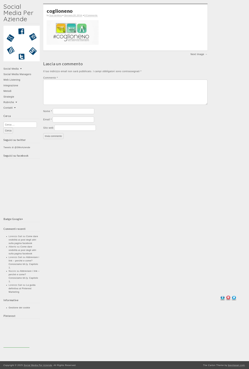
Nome (47, 115)
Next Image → (199, 54)
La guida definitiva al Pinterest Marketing (22, 288)
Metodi (7, 91)
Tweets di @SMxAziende (16, 147)
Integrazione (10, 85)
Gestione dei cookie (19, 307)
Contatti (8, 107)
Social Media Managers (17, 74)
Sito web (48, 132)
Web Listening (11, 79)
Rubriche (8, 102)
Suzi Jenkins (55, 15)
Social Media (11, 68)
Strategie (8, 96)
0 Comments (91, 15)
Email (47, 123)
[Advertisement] (16, 335)
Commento (50, 77)
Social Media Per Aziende (18, 13)
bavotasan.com (236, 365)
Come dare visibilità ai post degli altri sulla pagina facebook (23, 240)
